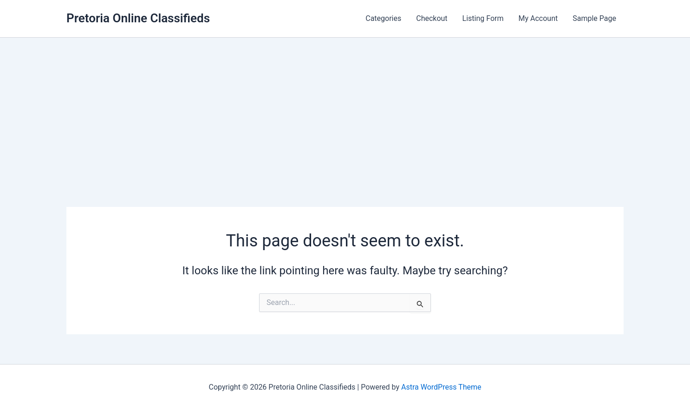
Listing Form (483, 18)
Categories (383, 18)
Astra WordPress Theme (441, 387)
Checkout (431, 18)
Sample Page (594, 18)
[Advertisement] (345, 107)
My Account (538, 18)
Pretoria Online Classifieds (138, 18)
